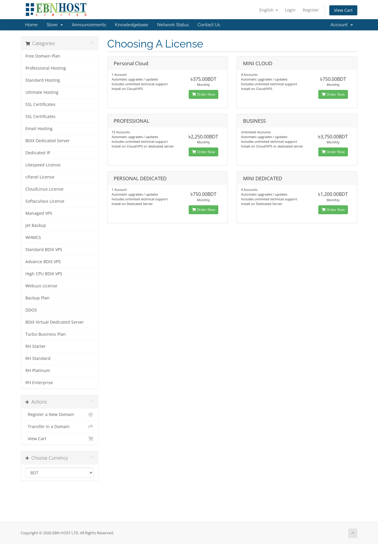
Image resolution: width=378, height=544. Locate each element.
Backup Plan (37, 298)
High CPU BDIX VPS (43, 273)
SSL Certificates (40, 104)
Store (55, 24)
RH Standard (37, 358)
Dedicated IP (37, 152)
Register (311, 10)
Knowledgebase (131, 24)
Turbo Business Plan (45, 334)
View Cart (343, 10)
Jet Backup (35, 225)
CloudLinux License (44, 189)
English (268, 10)
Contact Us (209, 24)
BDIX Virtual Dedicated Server (54, 322)
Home (31, 24)
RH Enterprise (39, 382)
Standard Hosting (42, 80)
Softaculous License (44, 201)
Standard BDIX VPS (43, 249)
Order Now (203, 94)
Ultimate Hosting (41, 92)
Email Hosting (39, 128)
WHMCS (33, 237)
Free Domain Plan (42, 56)
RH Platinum (37, 370)
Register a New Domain (59, 414)
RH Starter (35, 346)
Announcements (89, 24)
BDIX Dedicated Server (47, 140)
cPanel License (39, 177)
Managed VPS (38, 213)
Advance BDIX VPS (43, 261)
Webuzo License (41, 286)
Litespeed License (43, 165)
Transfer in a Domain (59, 426)
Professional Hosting (45, 68)
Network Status (173, 24)
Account (341, 24)
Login (290, 10)
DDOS (31, 310)
